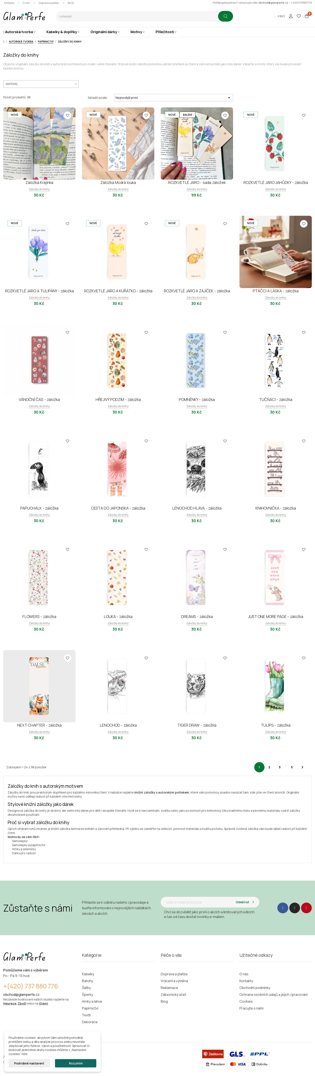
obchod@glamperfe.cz (273, 2)
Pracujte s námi (251, 1008)
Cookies (246, 1001)
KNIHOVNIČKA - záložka (276, 508)
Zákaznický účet (173, 994)
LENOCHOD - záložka (118, 725)
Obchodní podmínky (254, 987)
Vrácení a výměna (174, 980)
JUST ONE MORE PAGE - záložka (275, 616)
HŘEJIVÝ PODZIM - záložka (118, 399)
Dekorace (90, 1022)
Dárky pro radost (24, 853)
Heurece (9, 1003)
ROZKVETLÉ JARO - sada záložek (197, 182)
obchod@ (10, 994)
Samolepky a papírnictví (28, 845)
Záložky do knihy (39, 189)
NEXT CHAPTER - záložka (39, 725)
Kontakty (9, 3)
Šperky (87, 994)
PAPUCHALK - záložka (39, 508)
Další (302, 767)
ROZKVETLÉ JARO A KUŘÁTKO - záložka (118, 290)
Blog (164, 1001)
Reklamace (169, 987)
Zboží (22, 1003)
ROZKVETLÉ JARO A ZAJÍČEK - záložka (197, 290)
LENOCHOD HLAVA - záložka (196, 508)
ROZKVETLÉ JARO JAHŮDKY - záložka (276, 182)
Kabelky (88, 974)
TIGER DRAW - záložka (196, 725)
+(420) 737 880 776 (30, 986)
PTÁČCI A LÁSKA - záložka (276, 290)
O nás (26, 3)
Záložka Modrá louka (118, 182)
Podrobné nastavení (29, 1063)
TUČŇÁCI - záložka (275, 399)
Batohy (87, 980)
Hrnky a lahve (92, 1001)
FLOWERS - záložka (39, 616)
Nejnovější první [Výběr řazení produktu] (174, 97)
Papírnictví (90, 1008)
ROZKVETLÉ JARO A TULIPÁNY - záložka (39, 290)
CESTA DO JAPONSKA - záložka (118, 508)
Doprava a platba (49, 3)
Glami (43, 1003)
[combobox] (137, 16)
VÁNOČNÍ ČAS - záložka (39, 399)
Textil (86, 1015)
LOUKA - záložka (118, 616)
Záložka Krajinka (39, 182)
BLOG (71, 3)
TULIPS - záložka (275, 725)
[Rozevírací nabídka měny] (281, 16)
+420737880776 (301, 2)
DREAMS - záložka (197, 616)
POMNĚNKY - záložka (197, 399)
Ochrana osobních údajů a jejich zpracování (273, 994)
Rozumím (76, 1063)
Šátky (86, 987)
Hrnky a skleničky (24, 849)
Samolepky (19, 841)
